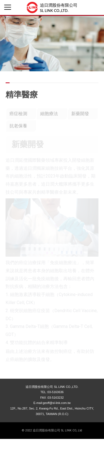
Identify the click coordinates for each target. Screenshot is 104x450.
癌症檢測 (18, 113)
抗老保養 (18, 125)
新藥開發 (80, 113)
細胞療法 (49, 113)
